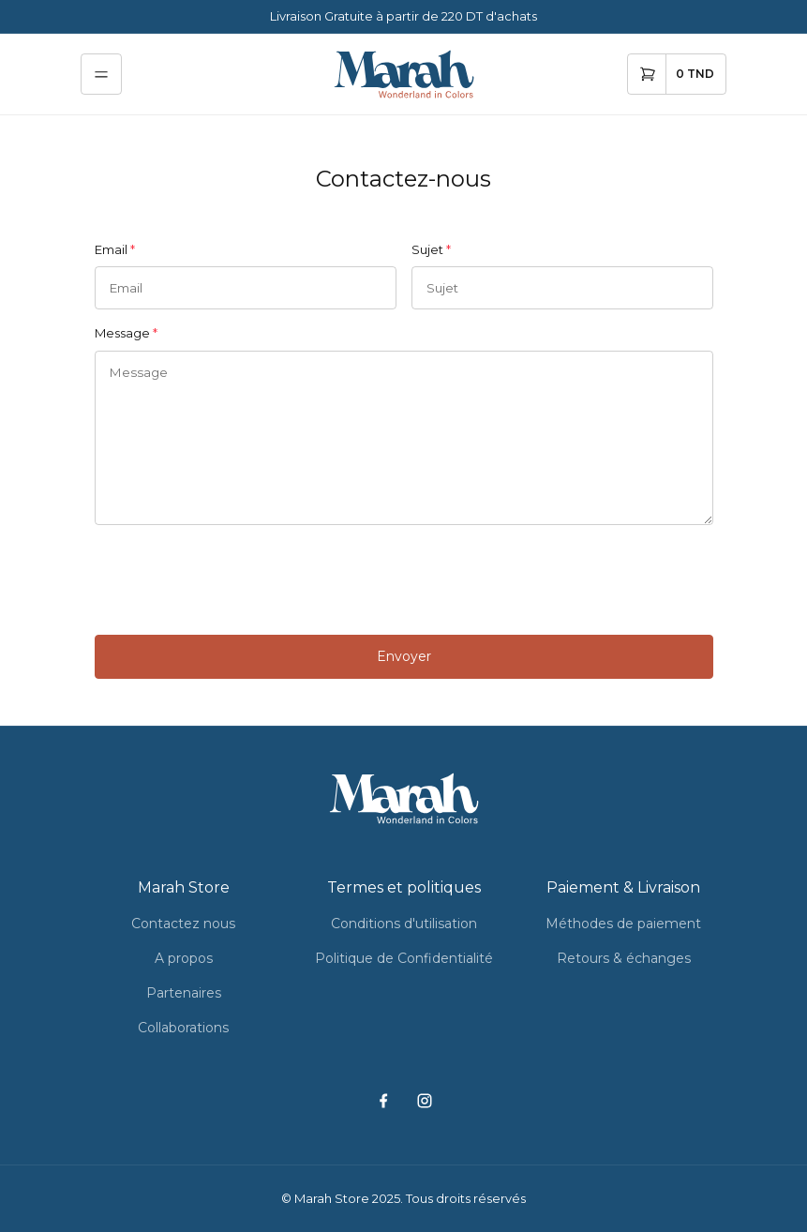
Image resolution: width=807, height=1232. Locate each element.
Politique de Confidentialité (404, 958)
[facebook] (383, 1101)
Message (122, 332)
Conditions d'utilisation (404, 923)
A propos (184, 958)
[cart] (676, 74)
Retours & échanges (624, 958)
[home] (404, 74)
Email (111, 249)
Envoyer (404, 656)
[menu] (101, 74)
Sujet (427, 249)
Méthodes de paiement (623, 923)
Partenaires (183, 992)
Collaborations (183, 1027)
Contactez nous (183, 923)
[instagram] (424, 1101)
